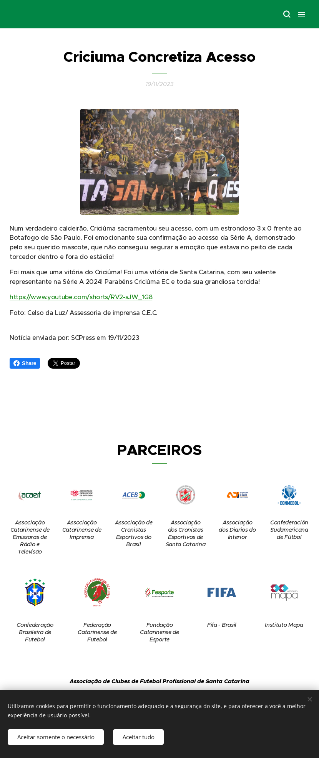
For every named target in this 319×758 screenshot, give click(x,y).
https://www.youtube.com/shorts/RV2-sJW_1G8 (81, 297)
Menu (301, 14)
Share (24, 363)
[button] (286, 14)
